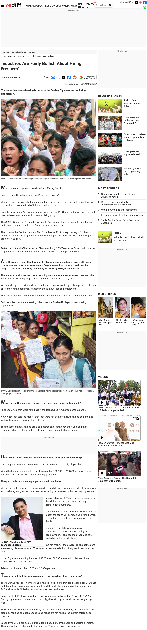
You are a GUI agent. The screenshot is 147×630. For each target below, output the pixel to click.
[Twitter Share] (63, 77)
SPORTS (73, 5)
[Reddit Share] (74, 77)
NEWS (35, 5)
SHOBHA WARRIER (11, 77)
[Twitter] (136, 2)
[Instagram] (140, 2)
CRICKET (63, 5)
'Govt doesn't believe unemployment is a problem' (135, 137)
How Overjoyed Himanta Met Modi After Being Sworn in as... (116, 444)
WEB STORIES (107, 294)
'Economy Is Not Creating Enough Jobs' (132, 171)
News (10, 56)
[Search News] (109, 5)
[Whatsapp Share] (58, 77)
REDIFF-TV (89, 5)
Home (3, 56)
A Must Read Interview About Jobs (132, 103)
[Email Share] (52, 77)
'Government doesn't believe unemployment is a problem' (116, 203)
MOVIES (53, 5)
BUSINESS (43, 5)
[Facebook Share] (68, 77)
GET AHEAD (81, 5)
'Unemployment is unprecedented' (119, 209)
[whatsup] (145, 7)
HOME (28, 5)
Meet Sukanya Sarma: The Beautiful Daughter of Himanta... (117, 479)
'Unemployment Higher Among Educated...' (132, 120)
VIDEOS (103, 377)
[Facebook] (145, 2)
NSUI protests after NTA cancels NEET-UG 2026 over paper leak (119, 409)
